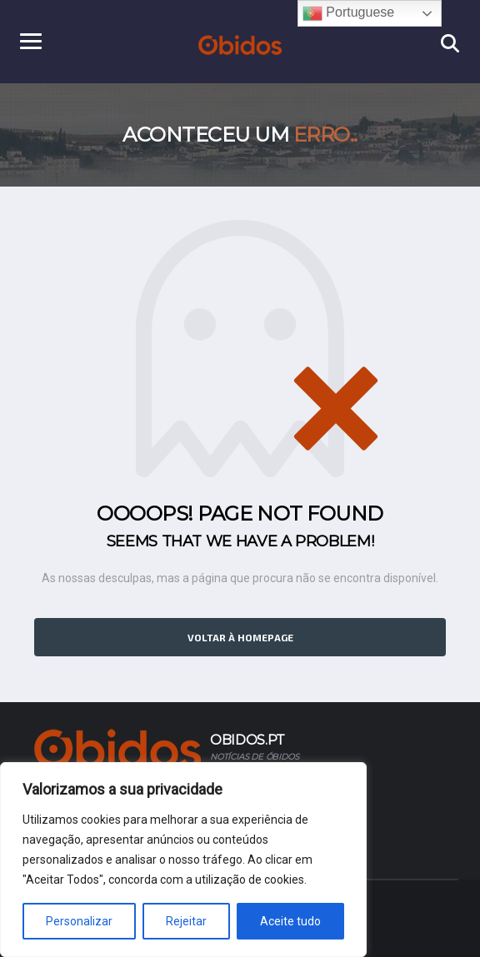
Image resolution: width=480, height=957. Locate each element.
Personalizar (79, 921)
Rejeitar (186, 921)
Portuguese (348, 13)
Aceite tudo (290, 921)
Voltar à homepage (240, 637)
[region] (183, 859)
